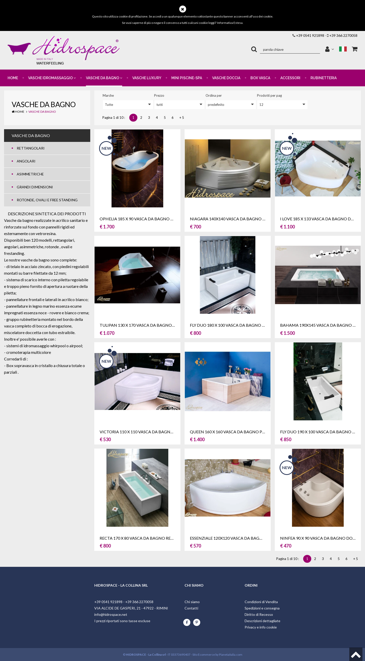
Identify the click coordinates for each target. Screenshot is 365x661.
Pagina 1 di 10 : (114, 117)
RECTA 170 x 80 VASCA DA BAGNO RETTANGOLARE (149, 538)
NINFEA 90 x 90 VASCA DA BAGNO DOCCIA (321, 538)
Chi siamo (192, 602)
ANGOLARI (26, 161)
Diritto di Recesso (259, 614)
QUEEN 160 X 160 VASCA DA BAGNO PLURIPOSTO (237, 431)
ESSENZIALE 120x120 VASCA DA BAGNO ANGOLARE (239, 538)
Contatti (191, 608)
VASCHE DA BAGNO (104, 78)
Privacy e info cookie (261, 627)
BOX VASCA (260, 78)
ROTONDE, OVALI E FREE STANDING (47, 200)
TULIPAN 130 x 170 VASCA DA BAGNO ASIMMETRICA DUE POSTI (161, 325)
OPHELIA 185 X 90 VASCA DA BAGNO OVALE (141, 218)
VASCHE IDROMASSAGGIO (52, 78)
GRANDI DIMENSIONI (35, 187)
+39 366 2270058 (343, 35)
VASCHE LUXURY (146, 78)
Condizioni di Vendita (261, 602)
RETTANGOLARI (31, 148)
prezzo (159, 95)
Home (18, 111)
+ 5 (181, 117)
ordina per (214, 95)
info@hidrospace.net (110, 614)
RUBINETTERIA (324, 78)
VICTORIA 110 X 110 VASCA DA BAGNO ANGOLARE (148, 431)
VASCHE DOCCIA (226, 78)
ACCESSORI (290, 78)
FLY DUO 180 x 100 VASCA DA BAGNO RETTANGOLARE (242, 325)
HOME (13, 78)
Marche (108, 95)
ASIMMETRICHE (30, 174)
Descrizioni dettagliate (262, 621)
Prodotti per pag (269, 95)
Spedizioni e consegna (262, 608)
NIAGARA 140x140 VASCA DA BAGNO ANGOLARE (237, 218)
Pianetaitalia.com (230, 654)
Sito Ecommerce (203, 654)
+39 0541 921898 (310, 35)
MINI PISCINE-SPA (186, 78)
